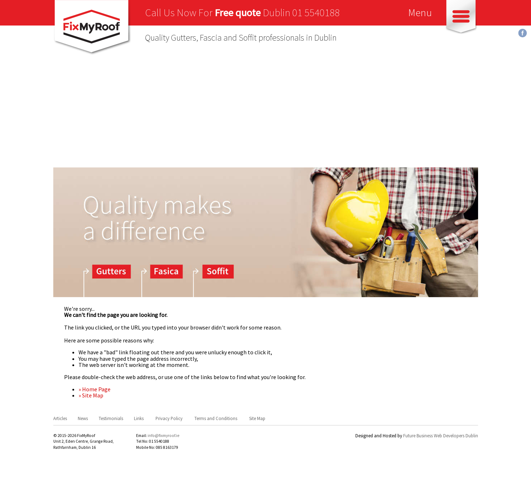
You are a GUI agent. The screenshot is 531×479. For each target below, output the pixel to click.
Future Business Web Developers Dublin (440, 435)
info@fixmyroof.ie (163, 435)
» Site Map (90, 395)
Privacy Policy (169, 418)
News (83, 418)
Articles (60, 418)
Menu (420, 12)
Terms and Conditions (215, 418)
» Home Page (94, 389)
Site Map (257, 418)
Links (139, 418)
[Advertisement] (265, 113)
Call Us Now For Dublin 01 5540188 (242, 12)
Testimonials (111, 418)
